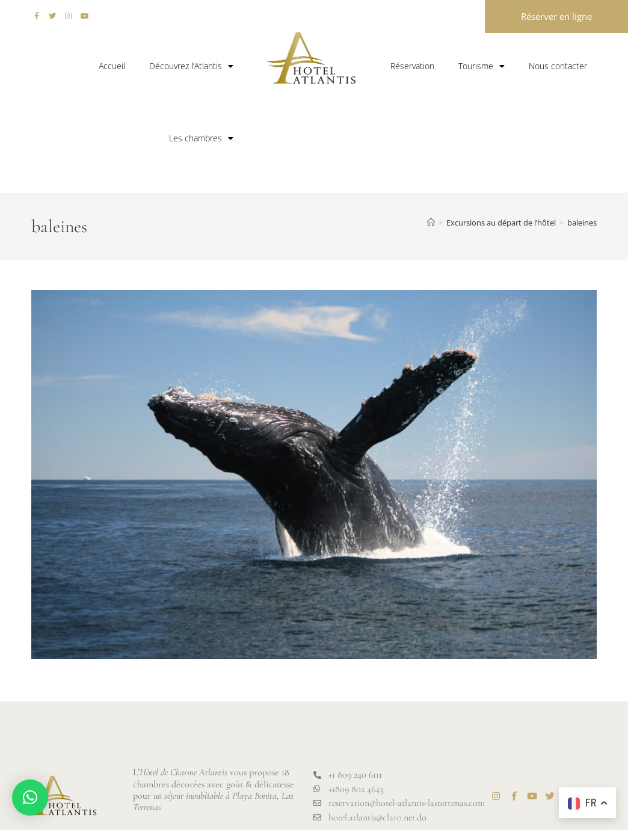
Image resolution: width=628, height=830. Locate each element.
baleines (582, 222)
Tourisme (481, 66)
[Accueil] (431, 222)
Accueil (112, 66)
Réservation (412, 66)
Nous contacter (558, 66)
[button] (30, 797)
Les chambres (201, 138)
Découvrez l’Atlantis (191, 66)
